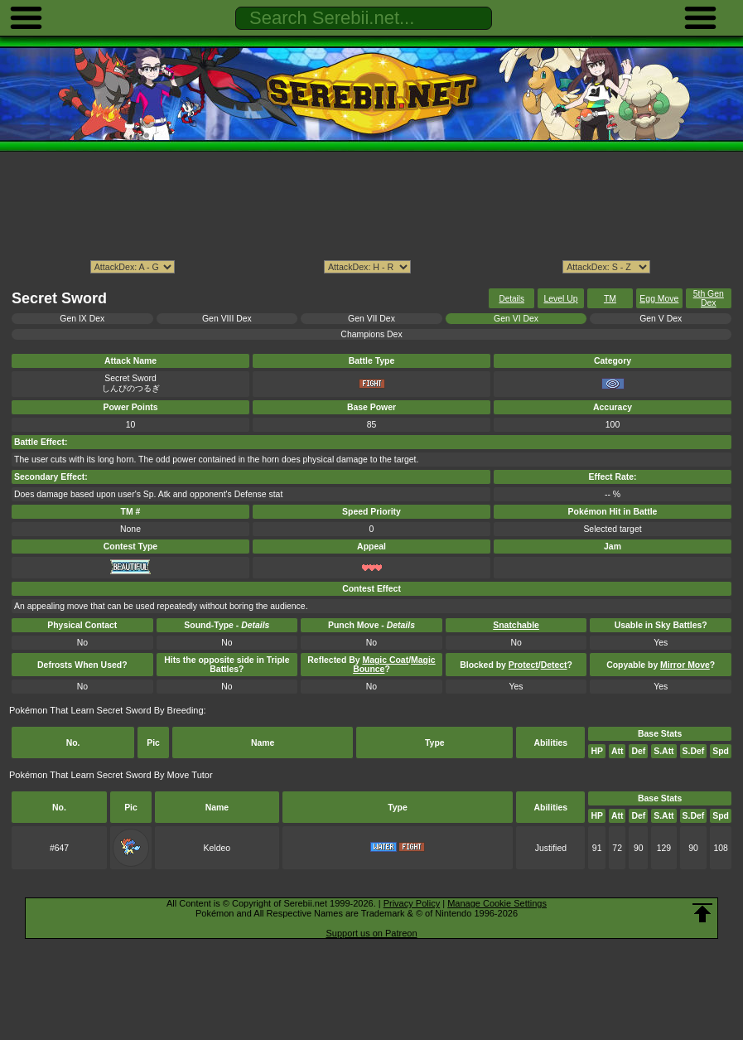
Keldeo (217, 848)
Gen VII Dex (371, 318)
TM (610, 298)
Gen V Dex (660, 318)
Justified (551, 848)
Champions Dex (371, 334)
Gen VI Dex (516, 318)
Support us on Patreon (371, 933)
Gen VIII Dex (227, 318)
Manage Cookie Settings (497, 903)
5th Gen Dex (708, 298)
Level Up (560, 298)
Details (511, 298)
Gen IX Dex (82, 318)
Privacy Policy (412, 903)
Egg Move (658, 298)
